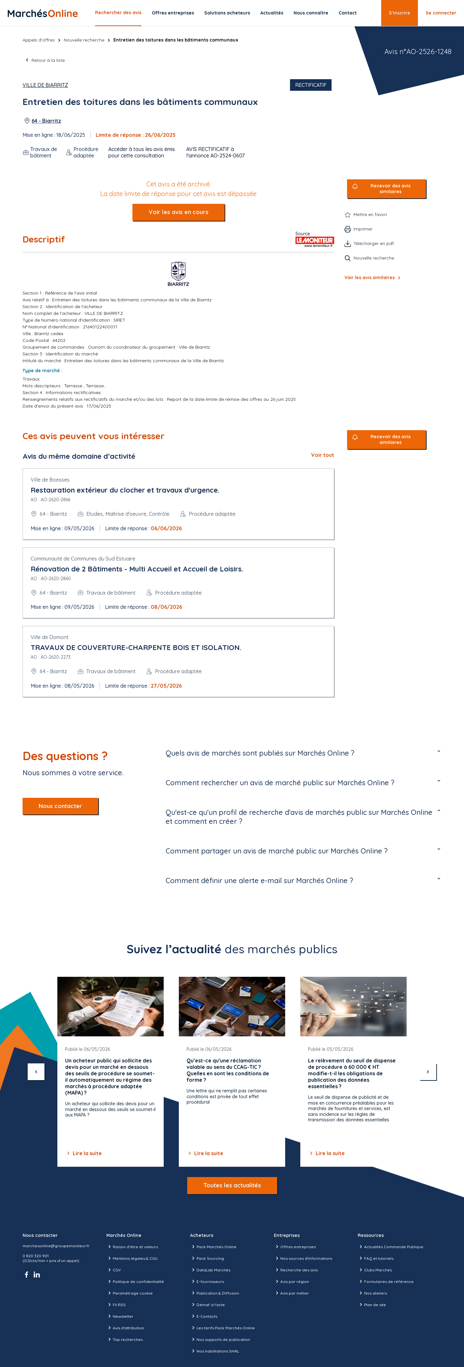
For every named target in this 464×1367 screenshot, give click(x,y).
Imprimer (362, 229)
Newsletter (119, 1316)
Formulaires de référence (386, 1281)
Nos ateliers (372, 1293)
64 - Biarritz (46, 121)
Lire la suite (83, 1153)
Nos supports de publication (220, 1339)
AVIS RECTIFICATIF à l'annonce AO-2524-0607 (215, 152)
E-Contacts (203, 1316)
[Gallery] (232, 1072)
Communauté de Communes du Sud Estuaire (83, 558)
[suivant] (428, 1071)
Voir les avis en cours (178, 212)
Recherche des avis (296, 1270)
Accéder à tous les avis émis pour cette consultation (141, 152)
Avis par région (291, 1281)
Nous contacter (60, 806)
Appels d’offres (39, 40)
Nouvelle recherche (84, 40)
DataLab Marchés (210, 1270)
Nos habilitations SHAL (214, 1351)
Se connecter (441, 13)
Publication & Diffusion (214, 1293)
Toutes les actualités (232, 1185)
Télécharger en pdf (373, 243)
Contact (348, 13)
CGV (113, 1270)
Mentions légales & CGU (132, 1258)
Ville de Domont (50, 637)
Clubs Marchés (375, 1270)
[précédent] (36, 1071)
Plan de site (372, 1304)
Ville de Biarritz (45, 85)
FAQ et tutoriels (375, 1258)
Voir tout (322, 455)
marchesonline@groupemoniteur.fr (56, 1245)
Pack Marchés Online (213, 1246)
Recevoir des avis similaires (391, 188)
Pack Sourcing (207, 1258)
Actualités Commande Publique (390, 1246)
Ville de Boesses (50, 479)
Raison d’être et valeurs (132, 1246)
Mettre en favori (370, 214)
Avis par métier (291, 1293)
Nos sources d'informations (303, 1258)
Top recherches (124, 1339)
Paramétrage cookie (129, 1293)
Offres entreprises (173, 13)
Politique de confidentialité (135, 1281)
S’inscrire (399, 13)
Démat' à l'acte (207, 1304)
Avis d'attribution (125, 1328)
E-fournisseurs (207, 1281)
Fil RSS (116, 1304)
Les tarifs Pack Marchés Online (222, 1328)
